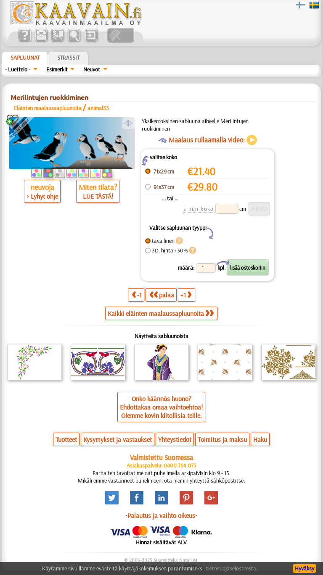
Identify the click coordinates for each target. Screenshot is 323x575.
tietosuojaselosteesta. (231, 568)
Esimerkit (57, 69)
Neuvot (91, 69)
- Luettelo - (17, 69)
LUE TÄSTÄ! (98, 196)
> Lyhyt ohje (42, 196)
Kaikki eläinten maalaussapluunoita (161, 313)
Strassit (68, 57)
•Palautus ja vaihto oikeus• (161, 515)
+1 (185, 294)
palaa (161, 294)
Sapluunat (25, 57)
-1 (137, 294)
